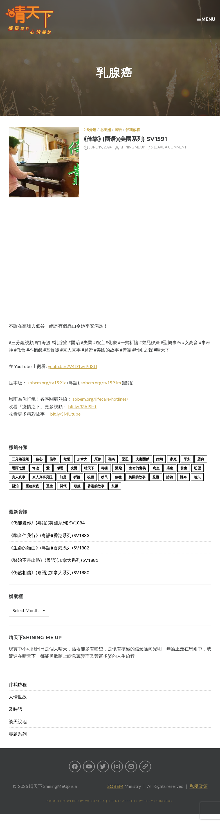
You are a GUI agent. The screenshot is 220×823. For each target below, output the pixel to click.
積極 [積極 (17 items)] (118, 486)
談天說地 (18, 730)
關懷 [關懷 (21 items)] (63, 495)
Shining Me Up (132, 156)
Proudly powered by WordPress (75, 809)
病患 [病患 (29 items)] (156, 477)
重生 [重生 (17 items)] (49, 495)
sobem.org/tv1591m (101, 391)
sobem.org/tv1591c (47, 391)
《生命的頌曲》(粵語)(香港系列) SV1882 (49, 556)
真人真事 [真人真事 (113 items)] (18, 486)
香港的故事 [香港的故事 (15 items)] (95, 495)
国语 (118, 139)
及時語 (15, 718)
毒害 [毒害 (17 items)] (104, 477)
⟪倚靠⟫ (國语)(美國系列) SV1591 (125, 147)
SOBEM (115, 795)
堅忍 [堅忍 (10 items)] (125, 468)
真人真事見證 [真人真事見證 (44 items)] (42, 486)
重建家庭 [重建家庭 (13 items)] (32, 495)
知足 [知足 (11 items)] (63, 486)
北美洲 (105, 139)
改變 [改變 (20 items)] (73, 477)
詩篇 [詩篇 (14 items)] (169, 486)
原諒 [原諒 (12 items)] (97, 468)
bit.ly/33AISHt (82, 415)
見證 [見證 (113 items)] (155, 486)
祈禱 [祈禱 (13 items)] (76, 486)
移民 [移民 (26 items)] (104, 486)
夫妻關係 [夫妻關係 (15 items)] (142, 468)
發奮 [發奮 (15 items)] (183, 477)
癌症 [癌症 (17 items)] (170, 477)
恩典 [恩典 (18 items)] (200, 468)
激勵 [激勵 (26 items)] (118, 477)
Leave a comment (170, 156)
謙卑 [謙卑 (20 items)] (183, 486)
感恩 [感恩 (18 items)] (60, 477)
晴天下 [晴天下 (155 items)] (89, 477)
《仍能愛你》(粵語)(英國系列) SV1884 (47, 531)
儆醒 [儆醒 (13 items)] (66, 468)
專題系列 (18, 742)
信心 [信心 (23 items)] (39, 468)
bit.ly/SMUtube (65, 422)
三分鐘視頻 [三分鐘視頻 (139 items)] (20, 468)
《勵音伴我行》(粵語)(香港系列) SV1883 (49, 544)
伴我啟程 (132, 139)
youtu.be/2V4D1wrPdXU (72, 375)
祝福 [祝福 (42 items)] (90, 486)
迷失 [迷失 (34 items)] (197, 486)
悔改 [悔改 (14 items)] (35, 477)
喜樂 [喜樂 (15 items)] (111, 468)
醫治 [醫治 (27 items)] (15, 495)
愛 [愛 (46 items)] (48, 477)
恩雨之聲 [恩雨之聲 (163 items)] (18, 477)
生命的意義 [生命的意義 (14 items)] (137, 477)
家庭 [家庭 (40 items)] (173, 468)
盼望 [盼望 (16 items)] (197, 477)
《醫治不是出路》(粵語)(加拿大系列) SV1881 (53, 569)
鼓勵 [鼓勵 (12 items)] (114, 495)
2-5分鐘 (90, 139)
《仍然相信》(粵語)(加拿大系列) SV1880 (49, 581)
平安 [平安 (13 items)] (187, 468)
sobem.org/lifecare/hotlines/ (100, 408)
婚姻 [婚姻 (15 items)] (159, 468)
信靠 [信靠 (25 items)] (53, 468)
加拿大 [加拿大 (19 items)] (82, 468)
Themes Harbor (158, 809)
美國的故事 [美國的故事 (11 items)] (137, 486)
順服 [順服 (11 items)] (77, 495)
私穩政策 (199, 795)
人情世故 (18, 705)
